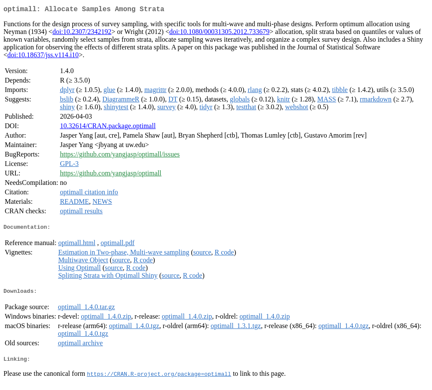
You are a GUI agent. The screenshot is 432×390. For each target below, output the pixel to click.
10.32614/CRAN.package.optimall (108, 127)
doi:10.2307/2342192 (81, 33)
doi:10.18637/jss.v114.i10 (43, 56)
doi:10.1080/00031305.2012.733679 (219, 33)
